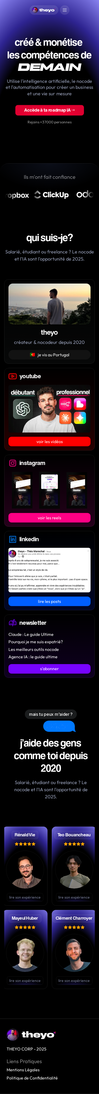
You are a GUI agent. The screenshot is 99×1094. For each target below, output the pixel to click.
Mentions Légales (23, 1069)
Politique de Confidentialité (32, 1078)
